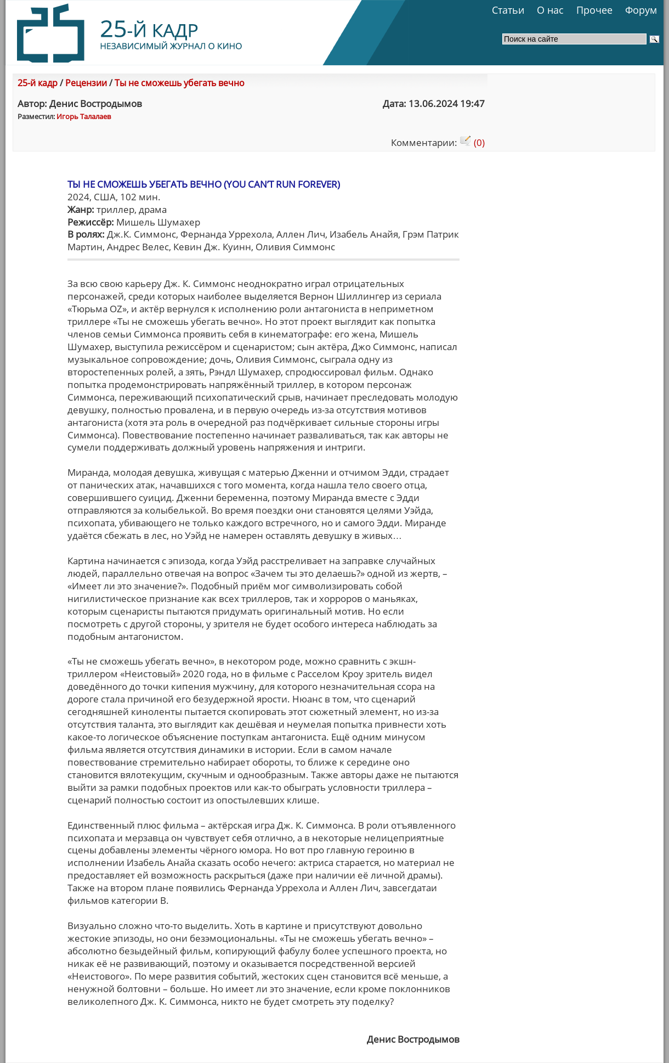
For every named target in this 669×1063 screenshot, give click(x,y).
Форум (641, 9)
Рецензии (86, 83)
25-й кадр (38, 83)
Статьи (508, 9)
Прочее (594, 9)
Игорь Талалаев (83, 116)
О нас (550, 9)
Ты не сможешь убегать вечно (180, 83)
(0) (472, 142)
